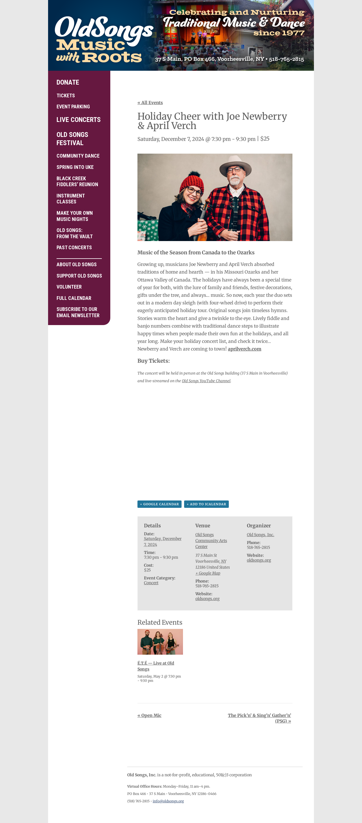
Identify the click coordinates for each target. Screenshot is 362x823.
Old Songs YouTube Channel (206, 381)
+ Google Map (207, 573)
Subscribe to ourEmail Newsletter (78, 312)
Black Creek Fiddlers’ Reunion (77, 181)
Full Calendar (74, 298)
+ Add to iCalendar (206, 504)
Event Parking (73, 106)
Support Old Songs (79, 276)
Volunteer (69, 287)
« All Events (150, 102)
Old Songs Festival (72, 139)
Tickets (66, 95)
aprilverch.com (244, 349)
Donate (68, 82)
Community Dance (78, 156)
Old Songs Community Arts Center (211, 540)
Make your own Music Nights (75, 216)
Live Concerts (79, 120)
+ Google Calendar (159, 504)
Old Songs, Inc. (260, 534)
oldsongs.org (207, 598)
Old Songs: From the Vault (75, 233)
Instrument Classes (71, 199)
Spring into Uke (75, 167)
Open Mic (149, 715)
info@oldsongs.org (168, 801)
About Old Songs (79, 262)
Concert (151, 582)
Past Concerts (74, 247)
